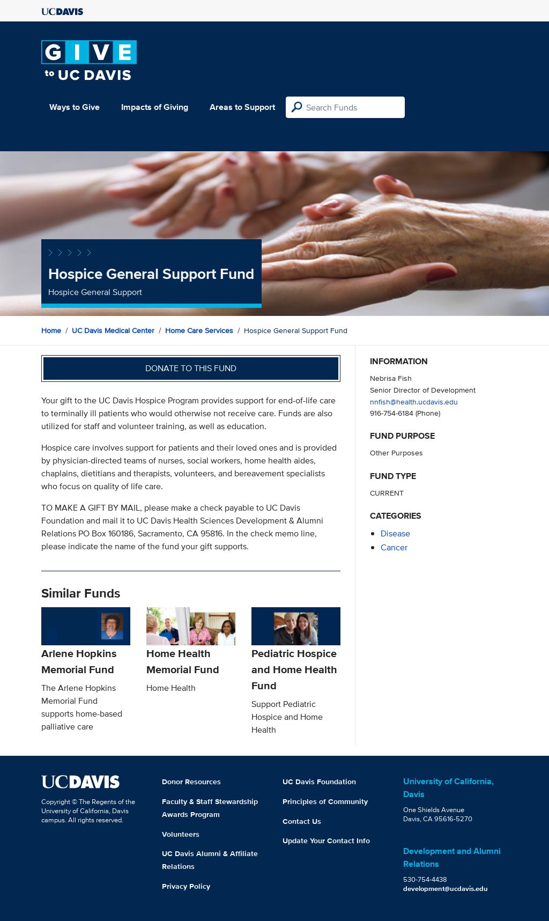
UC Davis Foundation (319, 781)
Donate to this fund (190, 368)
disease (395, 533)
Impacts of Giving (154, 107)
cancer (394, 547)
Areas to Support (242, 107)
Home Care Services (199, 330)
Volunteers (180, 834)
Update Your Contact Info (326, 840)
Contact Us (302, 821)
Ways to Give (74, 107)
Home (51, 330)
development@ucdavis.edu (445, 888)
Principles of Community (325, 801)
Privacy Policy (186, 886)
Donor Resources (191, 781)
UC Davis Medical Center (113, 330)
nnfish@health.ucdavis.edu (414, 401)
